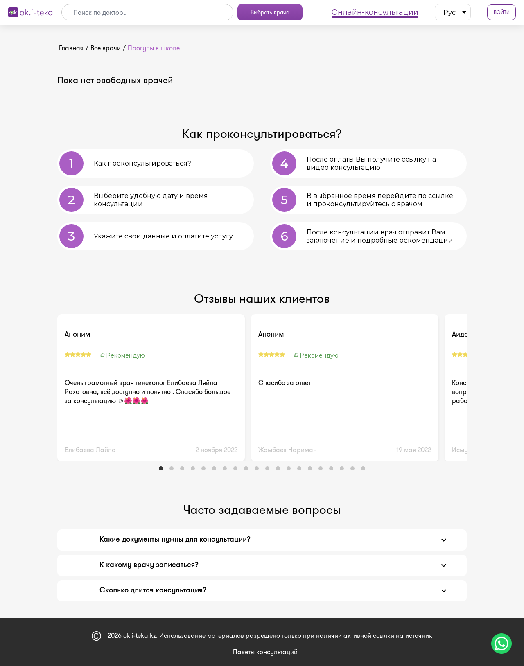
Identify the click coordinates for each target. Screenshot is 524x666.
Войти (502, 12)
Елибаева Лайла (90, 449)
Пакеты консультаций (265, 652)
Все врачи (105, 48)
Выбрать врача (270, 12)
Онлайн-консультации (375, 12)
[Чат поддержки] (501, 643)
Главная (71, 48)
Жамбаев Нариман (287, 449)
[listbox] (453, 12)
